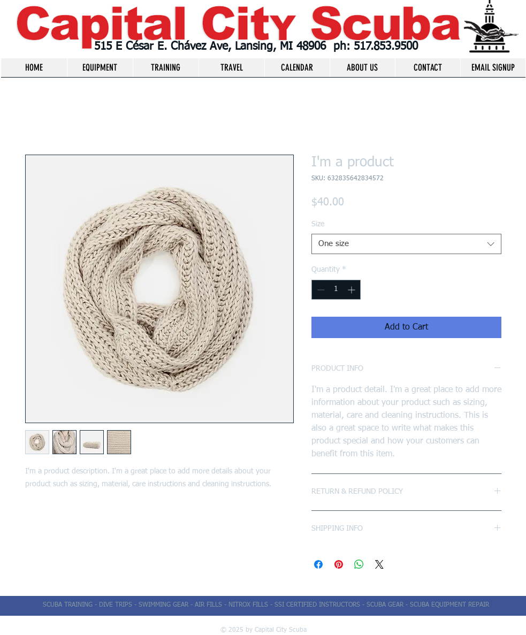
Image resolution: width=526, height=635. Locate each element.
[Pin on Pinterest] (338, 564)
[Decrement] (319, 289)
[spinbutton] (336, 289)
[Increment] (352, 289)
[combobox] (406, 244)
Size (317, 224)
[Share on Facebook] (318, 564)
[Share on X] (379, 564)
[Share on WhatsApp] (359, 564)
